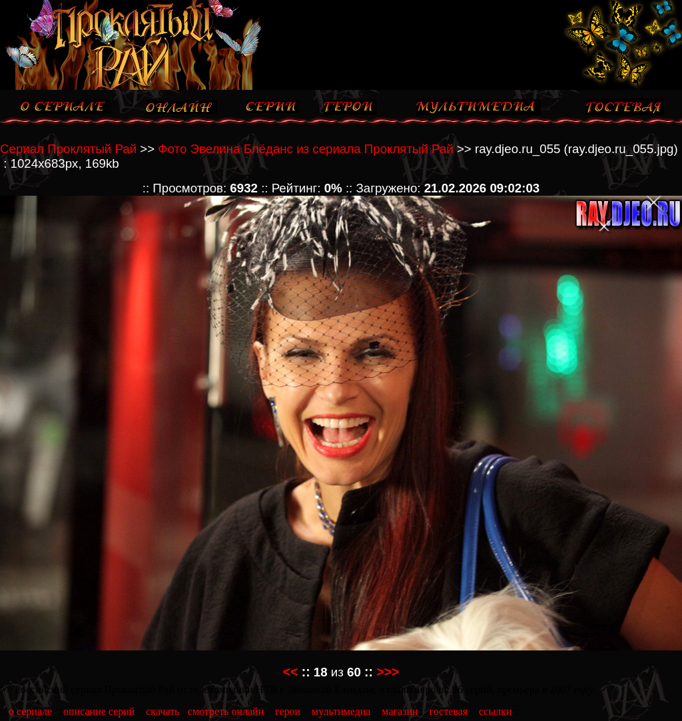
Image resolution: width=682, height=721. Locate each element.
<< (290, 671)
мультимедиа (341, 711)
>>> (387, 671)
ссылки (495, 711)
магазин (400, 711)
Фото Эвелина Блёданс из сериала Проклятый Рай (305, 149)
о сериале (30, 711)
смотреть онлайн (226, 711)
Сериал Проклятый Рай (68, 149)
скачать (162, 711)
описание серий (99, 711)
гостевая (448, 711)
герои (287, 711)
